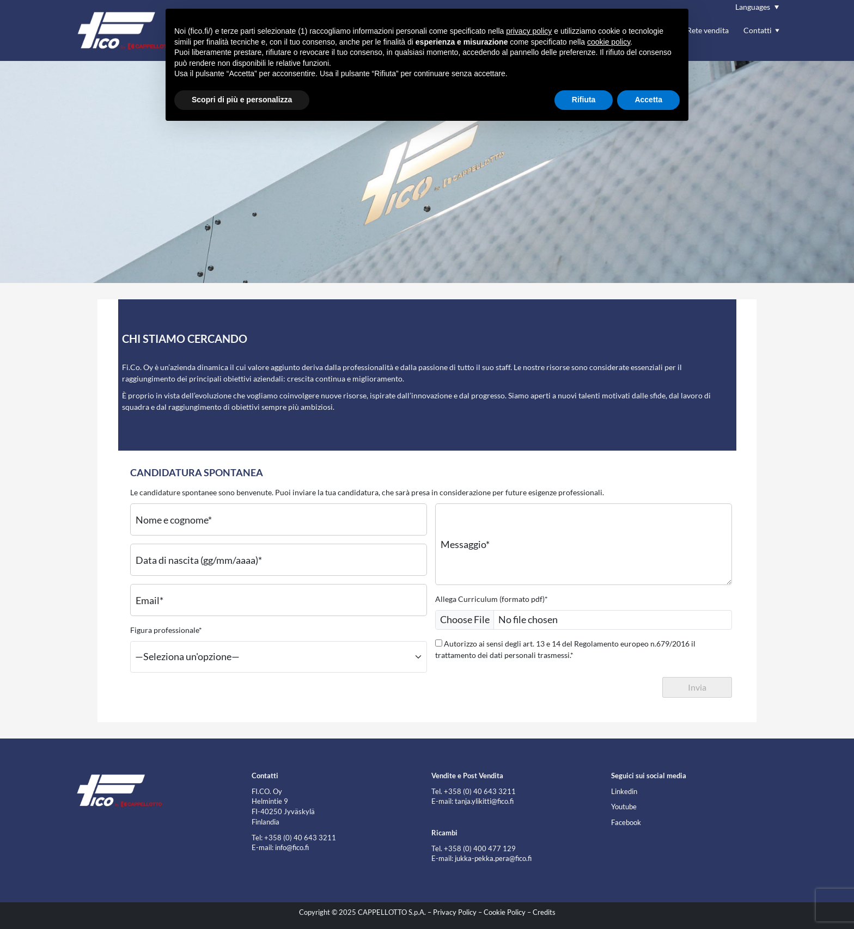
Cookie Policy (505, 912)
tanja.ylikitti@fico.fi (484, 801)
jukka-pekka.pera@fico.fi (493, 858)
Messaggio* (465, 544)
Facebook (626, 823)
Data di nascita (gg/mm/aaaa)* (199, 559)
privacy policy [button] (529, 31)
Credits (544, 912)
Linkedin (624, 792)
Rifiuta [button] (584, 99)
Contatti (757, 30)
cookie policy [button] (608, 42)
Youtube (624, 807)
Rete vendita (708, 30)
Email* (149, 600)
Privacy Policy (455, 912)
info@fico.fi (292, 848)
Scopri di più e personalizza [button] (242, 99)
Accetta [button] (648, 99)
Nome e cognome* (174, 519)
